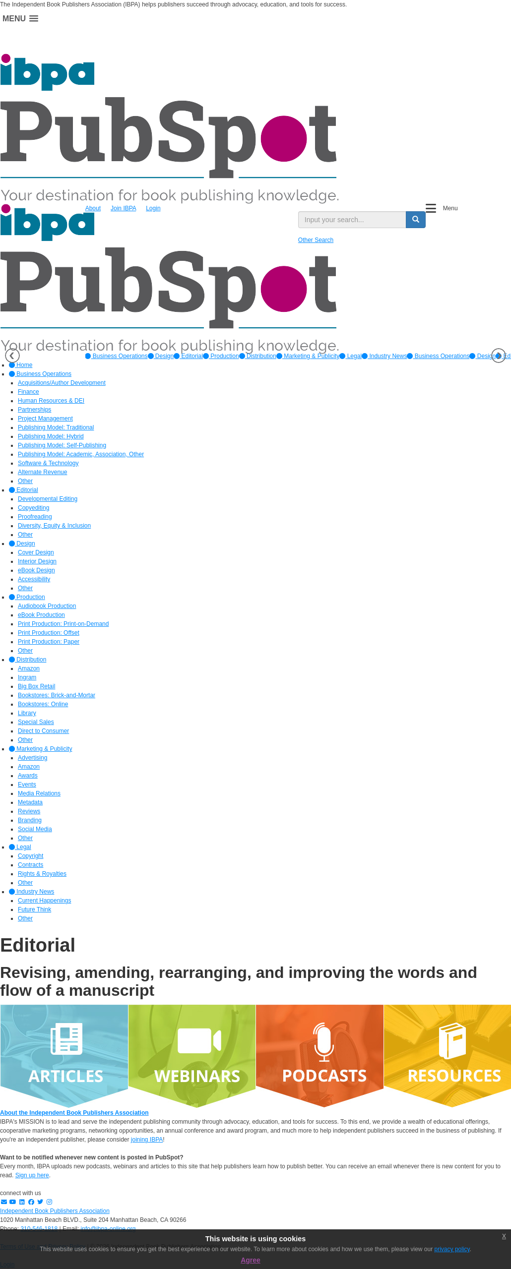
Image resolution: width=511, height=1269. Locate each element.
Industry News (384, 356)
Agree (250, 1260)
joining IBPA (147, 1139)
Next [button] (498, 355)
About (93, 208)
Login (153, 208)
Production (221, 356)
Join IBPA (123, 208)
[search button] (416, 219)
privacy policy (452, 1249)
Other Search (315, 240)
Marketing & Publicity (307, 356)
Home (20, 365)
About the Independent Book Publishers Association (74, 1112)
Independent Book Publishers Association (55, 1211)
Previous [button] (12, 355)
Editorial (188, 356)
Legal (350, 356)
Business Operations (116, 356)
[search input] (352, 219)
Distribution (257, 356)
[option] (116, 356)
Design (161, 356)
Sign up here (32, 1175)
